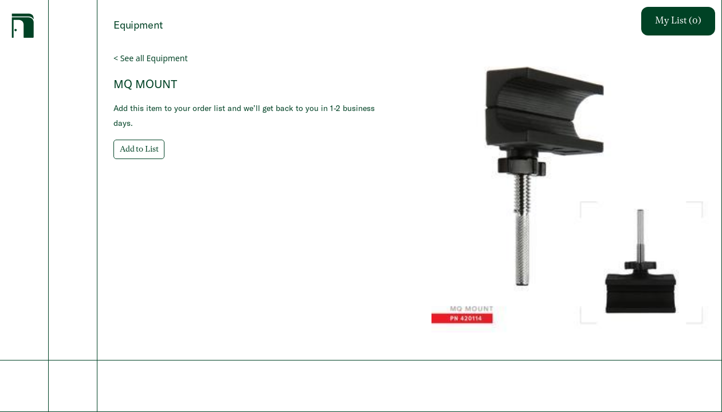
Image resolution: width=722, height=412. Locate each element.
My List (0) (678, 21)
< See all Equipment (150, 58)
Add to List (139, 149)
